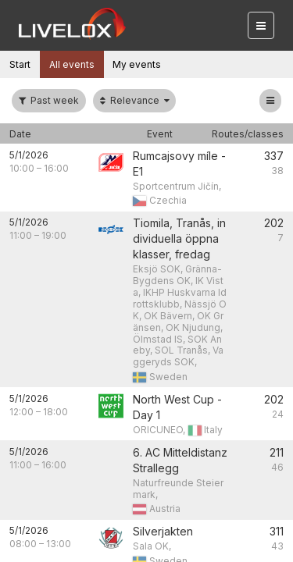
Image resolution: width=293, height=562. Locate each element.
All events (72, 64)
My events (137, 64)
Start (19, 64)
